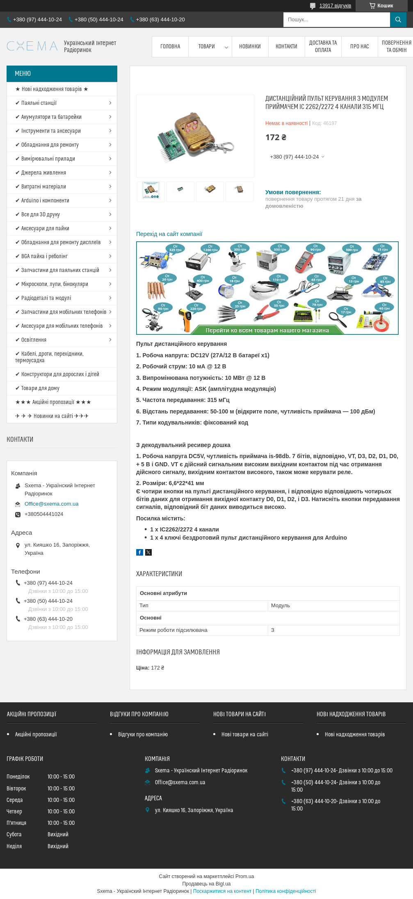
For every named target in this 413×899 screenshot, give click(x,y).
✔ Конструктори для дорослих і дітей (57, 374)
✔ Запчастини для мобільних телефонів (61, 312)
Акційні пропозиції (36, 734)
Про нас (359, 46)
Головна (170, 46)
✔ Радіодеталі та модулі (43, 298)
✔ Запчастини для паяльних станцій (57, 270)
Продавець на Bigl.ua (206, 884)
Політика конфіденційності (286, 891)
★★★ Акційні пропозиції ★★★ (53, 402)
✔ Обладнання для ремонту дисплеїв (58, 242)
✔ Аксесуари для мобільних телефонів (59, 326)
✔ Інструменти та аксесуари (48, 131)
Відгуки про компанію (143, 734)
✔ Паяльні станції (36, 103)
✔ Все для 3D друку (37, 214)
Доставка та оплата (323, 47)
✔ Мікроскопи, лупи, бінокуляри (51, 284)
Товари (207, 46)
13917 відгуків (335, 6)
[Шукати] (398, 19)
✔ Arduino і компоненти (42, 201)
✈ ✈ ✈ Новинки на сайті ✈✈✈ (52, 416)
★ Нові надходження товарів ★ (52, 89)
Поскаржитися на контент (222, 891)
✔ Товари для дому (37, 388)
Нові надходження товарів (355, 734)
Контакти (286, 46)
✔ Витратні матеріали (40, 187)
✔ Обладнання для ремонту (47, 145)
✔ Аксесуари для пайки (42, 228)
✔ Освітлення (30, 340)
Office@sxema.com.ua (51, 504)
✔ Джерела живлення (40, 173)
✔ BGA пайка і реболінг (41, 256)
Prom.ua (244, 876)
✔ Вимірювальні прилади (45, 159)
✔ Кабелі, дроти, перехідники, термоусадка (49, 357)
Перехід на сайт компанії (169, 234)
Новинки (250, 46)
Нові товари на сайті (244, 734)
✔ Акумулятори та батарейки (48, 117)
